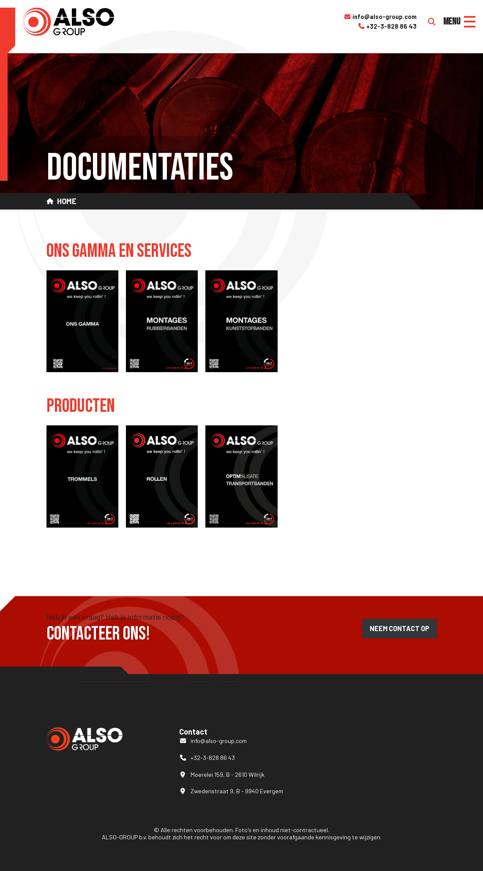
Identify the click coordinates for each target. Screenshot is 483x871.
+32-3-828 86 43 (387, 26)
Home (66, 201)
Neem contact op (399, 628)
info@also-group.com (380, 17)
